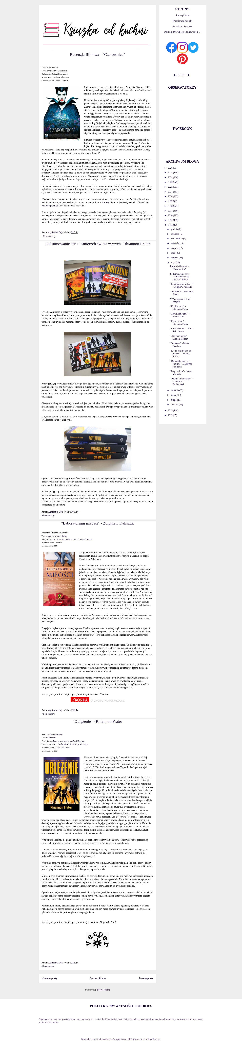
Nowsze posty (49, 978)
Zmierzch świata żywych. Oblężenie (68, 741)
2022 (170, 187)
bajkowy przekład (50, 205)
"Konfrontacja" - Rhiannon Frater (179, 308)
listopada (175, 234)
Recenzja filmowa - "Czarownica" (97, 54)
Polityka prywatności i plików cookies (182, 32)
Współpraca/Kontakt (182, 21)
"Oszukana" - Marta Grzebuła (179, 344)
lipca (173, 253)
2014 (170, 225)
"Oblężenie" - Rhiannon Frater (97, 721)
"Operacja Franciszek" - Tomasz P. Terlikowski (181, 381)
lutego (174, 400)
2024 (170, 177)
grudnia (174, 229)
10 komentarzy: (49, 236)
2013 (170, 410)
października (177, 238)
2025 (170, 172)
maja (173, 262)
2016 (170, 215)
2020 (170, 196)
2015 (170, 220)
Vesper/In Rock (63, 747)
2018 (170, 206)
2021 (170, 191)
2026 (170, 168)
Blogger (156, 1039)
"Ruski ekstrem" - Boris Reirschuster (181, 330)
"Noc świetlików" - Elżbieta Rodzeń (179, 337)
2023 (170, 182)
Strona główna (98, 978)
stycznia (175, 404)
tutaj (98, 1019)
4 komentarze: (48, 966)
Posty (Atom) (103, 990)
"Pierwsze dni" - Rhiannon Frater (179, 322)
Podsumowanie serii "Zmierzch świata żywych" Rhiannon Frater (97, 244)
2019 (170, 201)
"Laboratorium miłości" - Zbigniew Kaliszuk (97, 523)
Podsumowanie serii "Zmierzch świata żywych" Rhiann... (180, 277)
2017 (170, 210)
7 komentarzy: (48, 714)
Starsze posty (145, 978)
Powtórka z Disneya (182, 26)
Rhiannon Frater (55, 734)
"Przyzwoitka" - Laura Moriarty (180, 372)
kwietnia (175, 390)
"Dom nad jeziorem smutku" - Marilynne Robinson (181, 364)
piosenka (106, 202)
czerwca (175, 257)
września (175, 243)
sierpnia (175, 248)
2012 (170, 415)
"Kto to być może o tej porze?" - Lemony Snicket (180, 354)
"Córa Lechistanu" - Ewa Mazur (179, 315)
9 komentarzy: (48, 515)
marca (174, 395)
